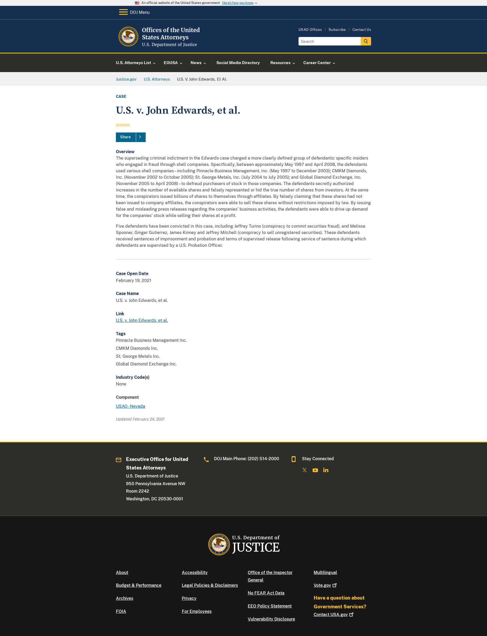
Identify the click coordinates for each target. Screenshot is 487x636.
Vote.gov (326, 585)
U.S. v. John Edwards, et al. (142, 320)
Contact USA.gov (334, 614)
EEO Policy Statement (270, 606)
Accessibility (195, 572)
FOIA (121, 611)
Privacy (189, 598)
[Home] (159, 46)
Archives (124, 598)
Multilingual (325, 572)
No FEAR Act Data (266, 593)
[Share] (131, 137)
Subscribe (337, 30)
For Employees (197, 611)
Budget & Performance (138, 585)
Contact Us (361, 30)
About (122, 572)
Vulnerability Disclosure (271, 619)
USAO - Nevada (130, 406)
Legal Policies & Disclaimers (210, 585)
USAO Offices (310, 30)
